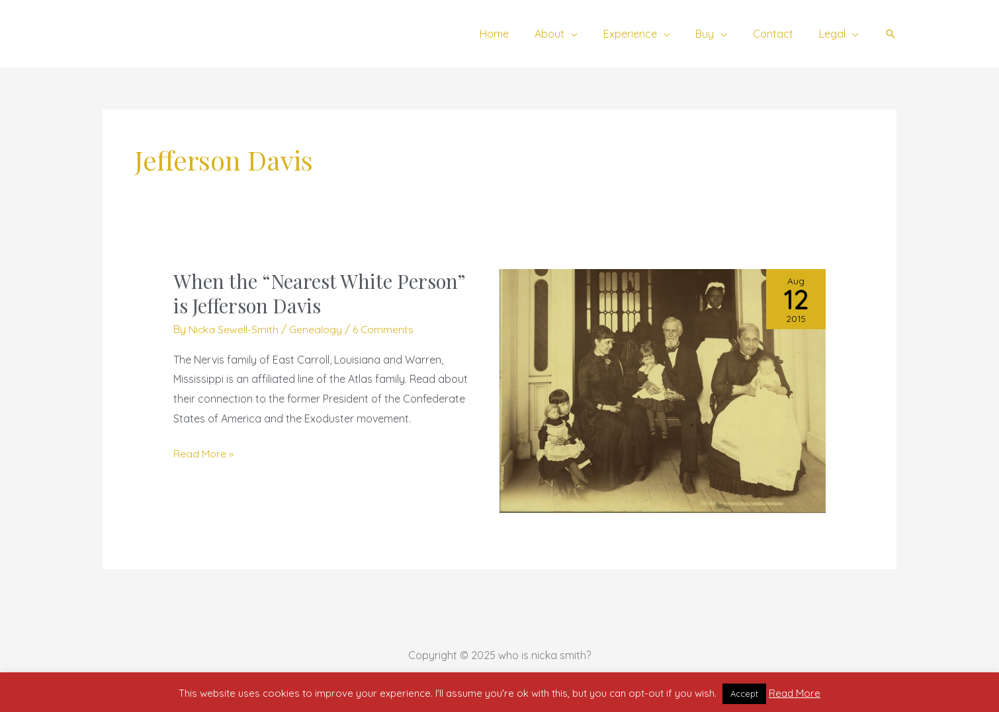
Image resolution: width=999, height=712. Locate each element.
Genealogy (316, 329)
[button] (890, 34)
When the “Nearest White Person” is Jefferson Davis (320, 293)
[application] (590, 33)
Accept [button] (744, 693)
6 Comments (384, 329)
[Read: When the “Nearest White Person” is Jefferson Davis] (663, 390)
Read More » (203, 452)
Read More (794, 693)
